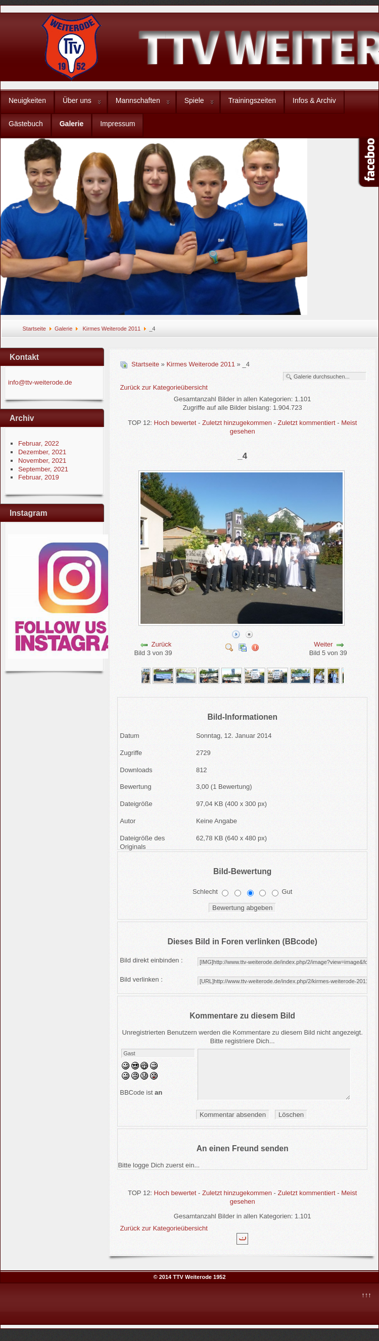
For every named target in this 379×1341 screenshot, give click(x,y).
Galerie (71, 124)
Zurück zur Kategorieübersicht (163, 387)
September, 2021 (43, 469)
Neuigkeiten (27, 100)
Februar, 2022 (38, 443)
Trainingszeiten (252, 100)
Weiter (323, 644)
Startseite (33, 329)
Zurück (162, 644)
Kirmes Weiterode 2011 (110, 329)
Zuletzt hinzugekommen (237, 422)
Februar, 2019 (38, 477)
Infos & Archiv (314, 100)
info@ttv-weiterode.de (40, 382)
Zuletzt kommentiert (307, 422)
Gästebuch (26, 124)
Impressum (117, 124)
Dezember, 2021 (42, 452)
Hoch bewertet (175, 422)
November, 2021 (42, 460)
